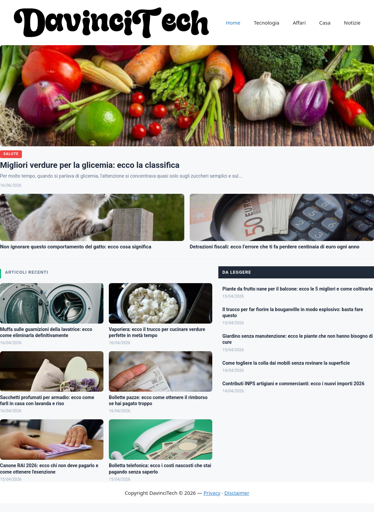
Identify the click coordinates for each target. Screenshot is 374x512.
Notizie (352, 22)
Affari (299, 22)
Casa (325, 22)
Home (233, 22)
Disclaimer (236, 492)
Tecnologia (266, 22)
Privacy (212, 492)
